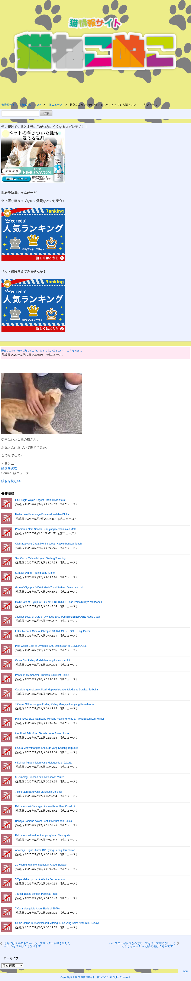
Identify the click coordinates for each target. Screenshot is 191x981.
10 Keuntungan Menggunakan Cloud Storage (41, 864)
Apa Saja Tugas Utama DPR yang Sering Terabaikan (45, 850)
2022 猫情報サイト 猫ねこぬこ (92, 977)
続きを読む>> (11, 481)
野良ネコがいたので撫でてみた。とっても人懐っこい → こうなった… (41, 350)
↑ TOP (184, 971)
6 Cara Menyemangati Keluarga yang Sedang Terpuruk (46, 747)
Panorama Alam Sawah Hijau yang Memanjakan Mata (45, 529)
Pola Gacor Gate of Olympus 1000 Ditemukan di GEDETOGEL (51, 645)
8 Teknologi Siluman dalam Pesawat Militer (39, 777)
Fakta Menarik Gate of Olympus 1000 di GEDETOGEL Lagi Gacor (52, 631)
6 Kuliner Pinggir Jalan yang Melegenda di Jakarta (43, 762)
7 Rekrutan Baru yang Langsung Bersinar (38, 791)
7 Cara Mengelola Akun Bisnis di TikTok (37, 908)
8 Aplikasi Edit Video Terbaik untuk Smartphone (42, 733)
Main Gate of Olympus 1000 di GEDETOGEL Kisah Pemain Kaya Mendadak (58, 602)
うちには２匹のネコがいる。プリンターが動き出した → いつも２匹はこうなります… (37, 945)
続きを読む (9, 468)
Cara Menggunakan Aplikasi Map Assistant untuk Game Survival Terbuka (56, 689)
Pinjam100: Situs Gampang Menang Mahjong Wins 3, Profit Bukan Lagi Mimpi (59, 718)
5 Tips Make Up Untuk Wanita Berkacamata (40, 879)
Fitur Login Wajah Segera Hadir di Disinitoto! (40, 499)
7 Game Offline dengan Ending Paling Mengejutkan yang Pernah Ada (54, 704)
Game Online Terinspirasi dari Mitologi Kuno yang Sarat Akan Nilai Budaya (57, 923)
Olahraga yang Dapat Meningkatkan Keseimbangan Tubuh (48, 543)
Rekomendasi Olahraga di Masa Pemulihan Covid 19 (45, 806)
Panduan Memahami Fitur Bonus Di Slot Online (42, 675)
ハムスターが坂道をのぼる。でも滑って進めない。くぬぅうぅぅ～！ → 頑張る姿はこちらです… (142, 945)
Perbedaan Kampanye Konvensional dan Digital (42, 514)
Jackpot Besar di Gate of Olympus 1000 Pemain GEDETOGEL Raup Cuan (57, 616)
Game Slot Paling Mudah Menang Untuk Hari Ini (42, 660)
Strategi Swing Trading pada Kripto (35, 572)
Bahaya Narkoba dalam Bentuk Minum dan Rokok (43, 821)
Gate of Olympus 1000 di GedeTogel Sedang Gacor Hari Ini (48, 587)
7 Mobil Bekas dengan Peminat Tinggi (36, 893)
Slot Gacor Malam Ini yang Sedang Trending (40, 558)
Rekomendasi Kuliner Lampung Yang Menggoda (42, 835)
